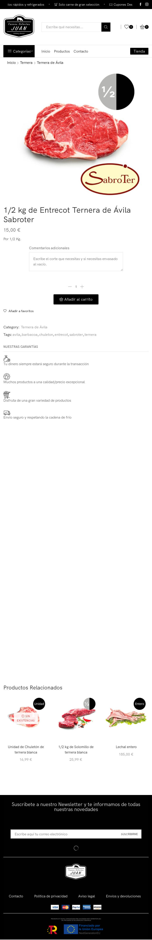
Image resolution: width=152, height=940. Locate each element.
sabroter (76, 334)
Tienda (139, 51)
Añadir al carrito (78, 299)
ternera (90, 334)
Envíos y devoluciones (124, 896)
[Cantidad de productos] (76, 286)
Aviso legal (87, 896)
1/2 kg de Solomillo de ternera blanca (76, 750)
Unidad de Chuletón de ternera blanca (26, 750)
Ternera (26, 62)
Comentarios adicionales (49, 248)
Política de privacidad (51, 896)
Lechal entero (126, 747)
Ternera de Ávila (50, 62)
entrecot (61, 334)
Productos (62, 51)
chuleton (46, 334)
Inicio (45, 51)
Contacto (81, 51)
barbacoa (30, 334)
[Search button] (105, 27)
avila (16, 334)
